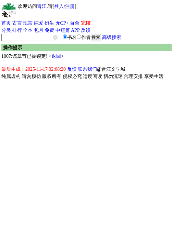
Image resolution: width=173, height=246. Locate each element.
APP (75, 30)
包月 (39, 30)
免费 (49, 30)
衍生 (49, 23)
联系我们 (87, 69)
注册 (70, 6)
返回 (56, 56)
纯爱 (39, 23)
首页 (6, 23)
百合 (74, 23)
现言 (28, 23)
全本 (28, 30)
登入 (59, 6)
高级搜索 (111, 37)
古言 (17, 23)
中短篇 (62, 30)
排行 (17, 30)
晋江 (42, 6)
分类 (6, 30)
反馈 (85, 30)
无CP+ (62, 23)
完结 (85, 23)
